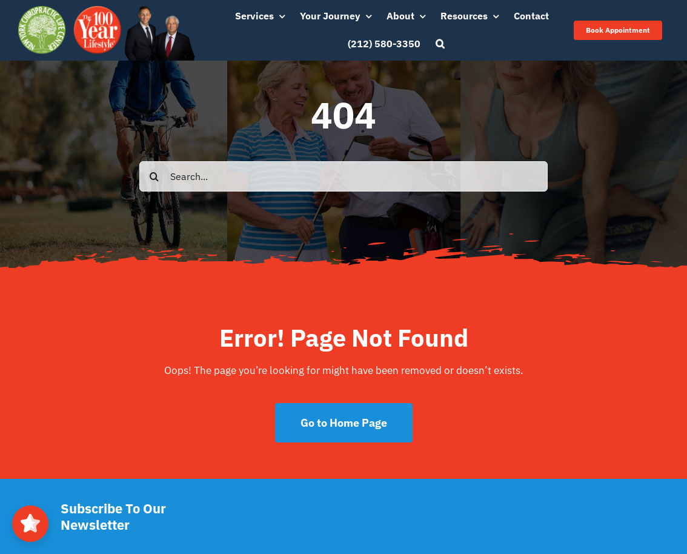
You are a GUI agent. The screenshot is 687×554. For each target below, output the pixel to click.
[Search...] (343, 176)
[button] (440, 44)
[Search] (154, 176)
